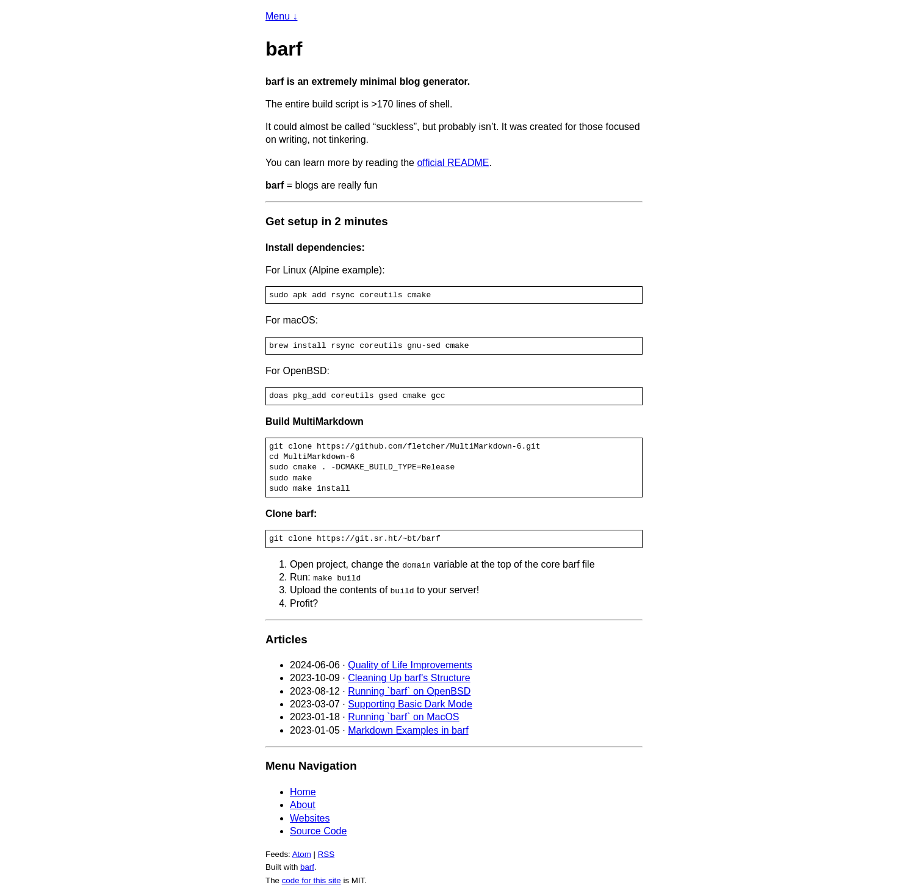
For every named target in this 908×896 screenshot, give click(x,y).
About (302, 805)
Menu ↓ (281, 16)
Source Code (318, 831)
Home (303, 792)
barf (307, 867)
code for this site (311, 880)
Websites (310, 818)
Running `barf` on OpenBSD (409, 691)
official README (453, 162)
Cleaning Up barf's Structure (409, 678)
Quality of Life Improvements (410, 665)
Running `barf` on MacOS (403, 717)
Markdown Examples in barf (408, 729)
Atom (301, 854)
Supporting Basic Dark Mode (410, 704)
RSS (326, 854)
